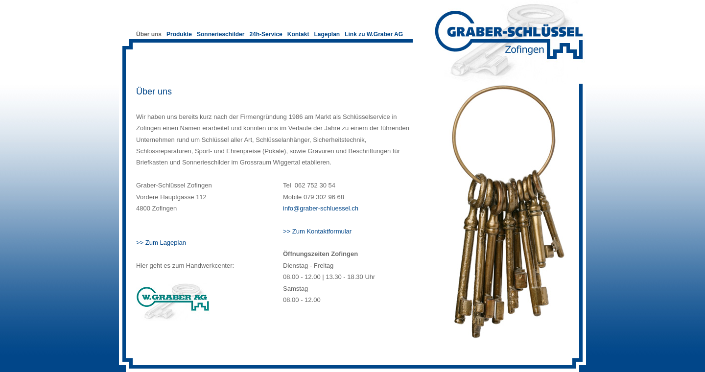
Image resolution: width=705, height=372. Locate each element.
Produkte (179, 34)
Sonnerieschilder (220, 34)
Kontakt (298, 34)
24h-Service (265, 34)
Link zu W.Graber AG (374, 34)
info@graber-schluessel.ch (320, 208)
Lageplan (327, 34)
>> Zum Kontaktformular (317, 231)
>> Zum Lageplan (161, 242)
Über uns (149, 34)
